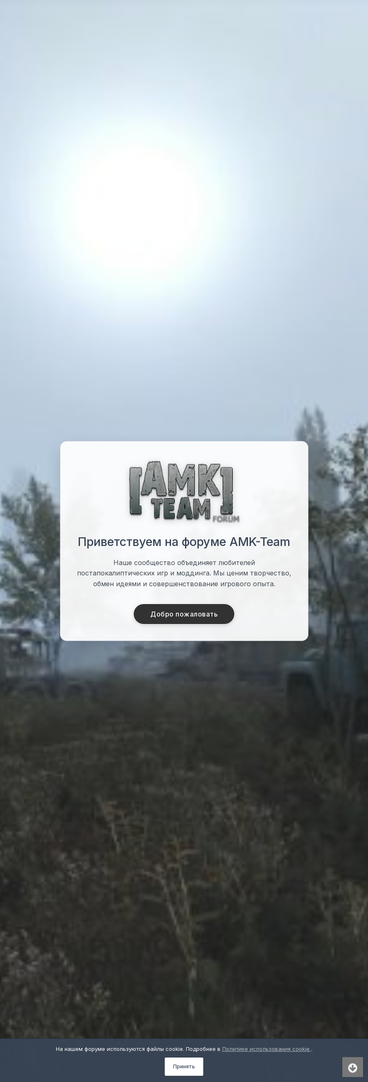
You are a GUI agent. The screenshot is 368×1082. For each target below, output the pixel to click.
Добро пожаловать (184, 614)
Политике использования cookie (266, 1048)
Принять (184, 1066)
